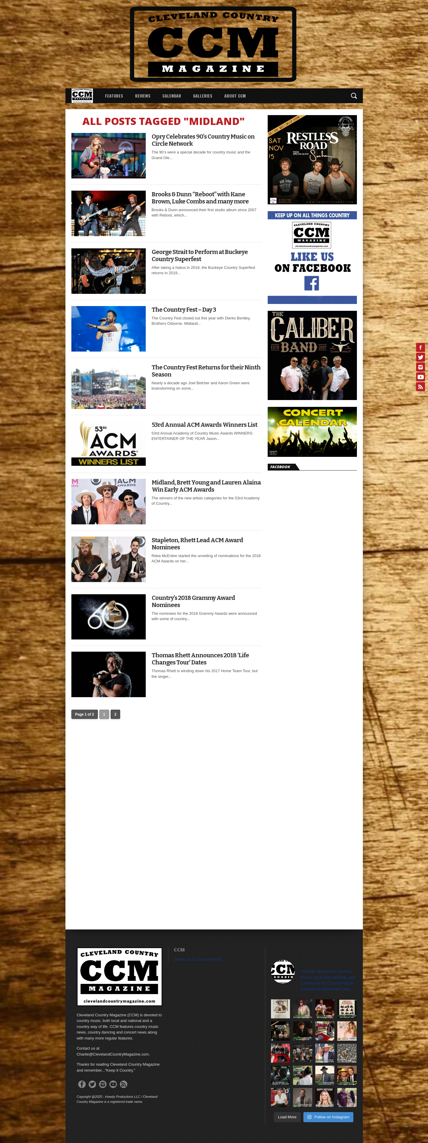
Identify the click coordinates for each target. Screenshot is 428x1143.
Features (114, 95)
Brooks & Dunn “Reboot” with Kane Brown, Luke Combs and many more (200, 198)
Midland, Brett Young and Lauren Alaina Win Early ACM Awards (206, 486)
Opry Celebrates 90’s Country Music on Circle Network (203, 140)
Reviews (142, 95)
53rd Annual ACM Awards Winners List (204, 424)
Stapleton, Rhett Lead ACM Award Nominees (197, 544)
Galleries (202, 95)
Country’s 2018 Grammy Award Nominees (193, 601)
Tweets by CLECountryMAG (198, 959)
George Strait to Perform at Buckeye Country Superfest (200, 255)
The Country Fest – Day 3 (184, 309)
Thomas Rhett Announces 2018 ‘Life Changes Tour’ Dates (200, 659)
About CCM (235, 95)
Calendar (171, 95)
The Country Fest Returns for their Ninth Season (206, 371)
